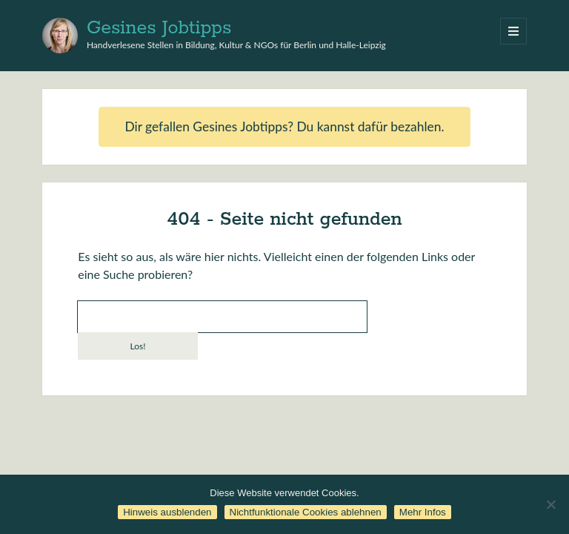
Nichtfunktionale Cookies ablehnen (306, 512)
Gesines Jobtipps (159, 28)
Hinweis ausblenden (167, 512)
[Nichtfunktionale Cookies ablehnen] (550, 504)
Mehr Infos (422, 512)
